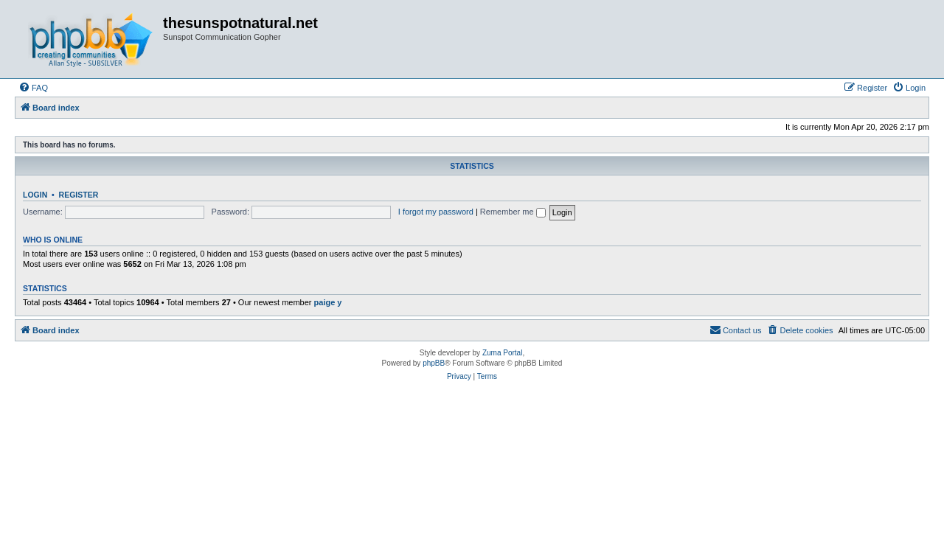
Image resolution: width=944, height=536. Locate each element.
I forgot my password (435, 211)
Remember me (513, 211)
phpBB (434, 363)
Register (79, 194)
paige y (328, 302)
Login (35, 194)
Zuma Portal (502, 353)
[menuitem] (33, 88)
